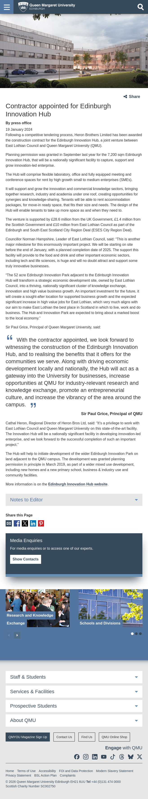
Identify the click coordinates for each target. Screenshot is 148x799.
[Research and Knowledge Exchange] (38, 608)
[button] (6, 7)
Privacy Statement (18, 775)
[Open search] (140, 7)
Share (134, 96)
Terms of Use (26, 770)
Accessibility (47, 770)
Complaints (67, 775)
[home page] (45, 6)
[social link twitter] (139, 756)
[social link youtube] (103, 756)
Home (10, 770)
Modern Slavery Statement (114, 770)
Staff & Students (28, 676)
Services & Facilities (32, 691)
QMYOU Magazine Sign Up (28, 737)
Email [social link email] (9, 523)
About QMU (23, 720)
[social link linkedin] (94, 756)
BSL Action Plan (45, 775)
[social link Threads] (121, 756)
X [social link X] (24, 523)
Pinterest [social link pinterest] (40, 523)
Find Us (86, 737)
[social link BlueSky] (130, 756)
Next (17, 635)
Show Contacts (26, 559)
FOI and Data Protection (76, 770)
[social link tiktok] (112, 756)
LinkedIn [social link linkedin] (32, 523)
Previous (9, 635)
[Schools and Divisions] (111, 608)
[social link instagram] (85, 756)
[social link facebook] (77, 756)
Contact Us (64, 737)
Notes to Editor (26, 499)
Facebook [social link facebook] (16, 523)
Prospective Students (33, 705)
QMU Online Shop (114, 737)
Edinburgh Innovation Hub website (77, 484)
